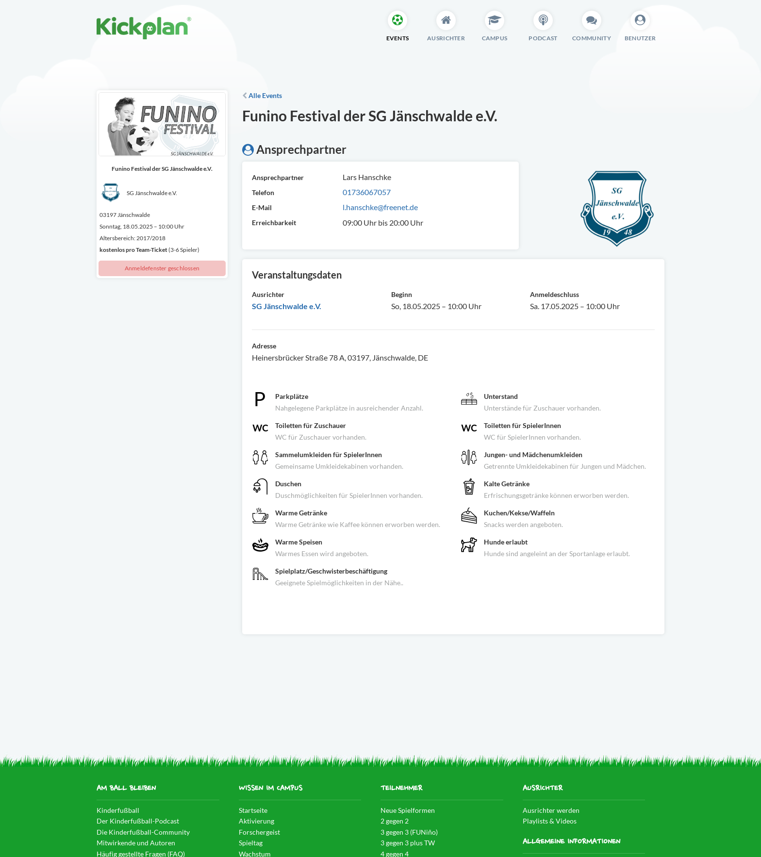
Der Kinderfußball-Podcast (138, 821)
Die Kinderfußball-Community (143, 832)
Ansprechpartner (278, 177)
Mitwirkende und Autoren (136, 843)
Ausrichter (268, 294)
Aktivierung (256, 821)
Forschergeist (259, 832)
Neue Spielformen (407, 810)
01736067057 (367, 192)
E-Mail (262, 207)
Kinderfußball (118, 810)
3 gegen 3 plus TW (407, 843)
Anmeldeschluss (554, 294)
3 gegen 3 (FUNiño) (409, 832)
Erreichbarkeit (274, 222)
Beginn (401, 294)
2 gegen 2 (394, 821)
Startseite (253, 810)
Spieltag (251, 843)
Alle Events (262, 95)
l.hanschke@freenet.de (380, 207)
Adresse (264, 346)
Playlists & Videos (550, 821)
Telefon (263, 192)
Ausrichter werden (551, 810)
